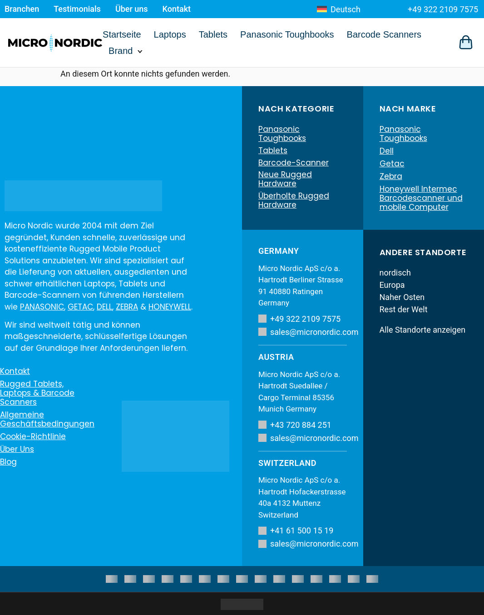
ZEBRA (127, 306)
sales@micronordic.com (302, 332)
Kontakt (177, 9)
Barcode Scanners (384, 34)
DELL (104, 306)
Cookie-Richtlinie (33, 436)
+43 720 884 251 (294, 425)
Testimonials (77, 9)
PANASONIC (42, 306)
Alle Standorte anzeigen (423, 329)
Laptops (170, 34)
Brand (121, 51)
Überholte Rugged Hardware (293, 203)
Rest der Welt (404, 309)
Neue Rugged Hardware (285, 181)
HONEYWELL (169, 306)
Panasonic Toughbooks (287, 34)
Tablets (213, 34)
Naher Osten (402, 297)
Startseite (122, 34)
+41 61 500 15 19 (295, 530)
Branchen (22, 9)
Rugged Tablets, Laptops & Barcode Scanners (37, 392)
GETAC (80, 306)
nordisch (395, 272)
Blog (8, 461)
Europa (392, 285)
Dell (387, 150)
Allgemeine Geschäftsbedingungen (47, 419)
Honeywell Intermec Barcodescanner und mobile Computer (421, 198)
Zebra (391, 176)
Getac (392, 163)
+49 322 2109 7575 (443, 9)
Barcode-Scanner (293, 163)
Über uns (131, 9)
